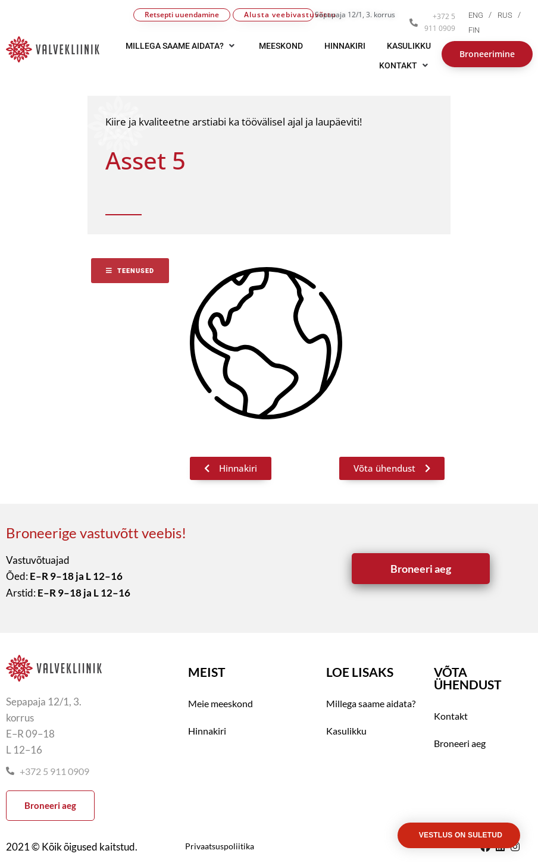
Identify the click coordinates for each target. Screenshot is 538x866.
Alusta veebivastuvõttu (279, 15)
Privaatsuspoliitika (219, 846)
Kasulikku (346, 730)
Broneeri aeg (460, 743)
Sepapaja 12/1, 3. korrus (355, 15)
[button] (405, 65)
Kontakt (451, 715)
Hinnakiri (207, 730)
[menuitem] (483, 15)
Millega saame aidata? (370, 703)
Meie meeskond (220, 703)
